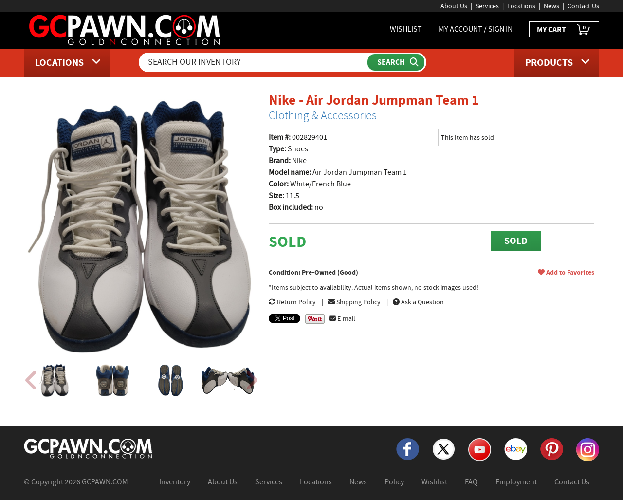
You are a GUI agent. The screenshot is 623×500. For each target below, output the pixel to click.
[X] (443, 448)
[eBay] (515, 448)
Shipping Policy (354, 301)
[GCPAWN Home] (88, 448)
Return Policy (292, 301)
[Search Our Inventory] (254, 62)
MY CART (564, 30)
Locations (521, 5)
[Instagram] (587, 448)
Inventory (174, 482)
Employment (516, 482)
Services (487, 5)
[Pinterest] (551, 448)
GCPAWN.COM (105, 482)
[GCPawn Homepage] (125, 29)
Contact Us (583, 5)
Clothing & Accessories (323, 115)
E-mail (342, 318)
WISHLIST (406, 29)
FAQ (471, 482)
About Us (453, 5)
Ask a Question (418, 301)
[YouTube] (479, 448)
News (551, 5)
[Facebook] (407, 448)
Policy (394, 482)
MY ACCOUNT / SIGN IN (476, 29)
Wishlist (434, 482)
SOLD (516, 240)
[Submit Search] (395, 62)
